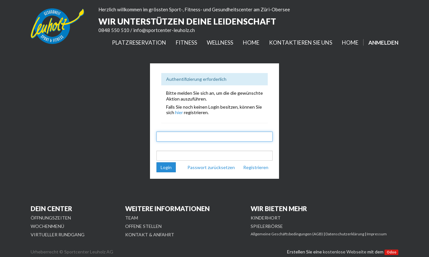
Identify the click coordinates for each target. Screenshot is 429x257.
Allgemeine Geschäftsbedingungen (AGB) (287, 233)
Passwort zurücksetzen (211, 167)
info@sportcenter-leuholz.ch (164, 30)
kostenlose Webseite (344, 251)
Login (166, 167)
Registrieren (255, 167)
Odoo (391, 252)
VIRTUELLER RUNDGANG (58, 234)
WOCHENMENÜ (47, 226)
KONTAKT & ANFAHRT (149, 234)
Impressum (377, 233)
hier (179, 112)
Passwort (166, 146)
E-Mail (163, 127)
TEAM (131, 217)
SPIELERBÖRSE (267, 226)
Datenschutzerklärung (344, 233)
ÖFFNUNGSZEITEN (51, 217)
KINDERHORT (266, 217)
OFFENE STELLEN (143, 226)
